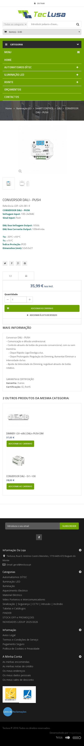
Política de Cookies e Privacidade (21, 648)
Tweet (5, 263)
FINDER (7, 613)
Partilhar (11, 263)
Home (9, 108)
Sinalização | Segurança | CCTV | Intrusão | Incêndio (33, 604)
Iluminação (9, 586)
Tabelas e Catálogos (14, 608)
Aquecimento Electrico (15, 590)
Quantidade (11, 294)
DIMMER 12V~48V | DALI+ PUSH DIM (24, 433)
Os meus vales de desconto (18, 679)
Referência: (8, 205)
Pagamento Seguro (13, 644)
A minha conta (12, 656)
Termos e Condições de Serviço (20, 639)
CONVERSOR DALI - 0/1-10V (21, 476)
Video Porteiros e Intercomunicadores (24, 599)
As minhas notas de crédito (18, 666)
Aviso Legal (9, 635)
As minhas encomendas (16, 661)
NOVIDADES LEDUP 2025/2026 (20, 622)
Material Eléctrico (12, 595)
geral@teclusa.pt (22, 564)
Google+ (18, 263)
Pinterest (25, 263)
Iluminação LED (11, 581)
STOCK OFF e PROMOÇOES (18, 617)
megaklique (75, 732)
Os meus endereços (14, 670)
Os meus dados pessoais (17, 675)
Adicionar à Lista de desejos (43, 315)
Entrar (39, 3)
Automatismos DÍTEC (15, 577)
